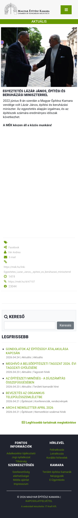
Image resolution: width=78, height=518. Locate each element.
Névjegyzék (57, 475)
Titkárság (21, 461)
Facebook (14, 247)
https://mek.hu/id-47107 (21, 281)
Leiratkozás (57, 453)
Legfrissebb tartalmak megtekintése (49, 422)
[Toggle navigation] (66, 9)
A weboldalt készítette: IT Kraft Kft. (39, 506)
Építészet (27, 401)
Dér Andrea (14, 252)
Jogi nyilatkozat (21, 457)
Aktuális (26, 357)
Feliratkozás (57, 449)
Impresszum (21, 483)
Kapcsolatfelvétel (39, 501)
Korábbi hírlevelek (56, 457)
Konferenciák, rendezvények (51, 401)
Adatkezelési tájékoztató (21, 453)
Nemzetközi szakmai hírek (50, 411)
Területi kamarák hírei (46, 386)
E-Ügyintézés (56, 479)
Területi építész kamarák (57, 471)
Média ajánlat (21, 479)
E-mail (12, 257)
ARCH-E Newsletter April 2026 (29, 408)
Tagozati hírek (41, 371)
